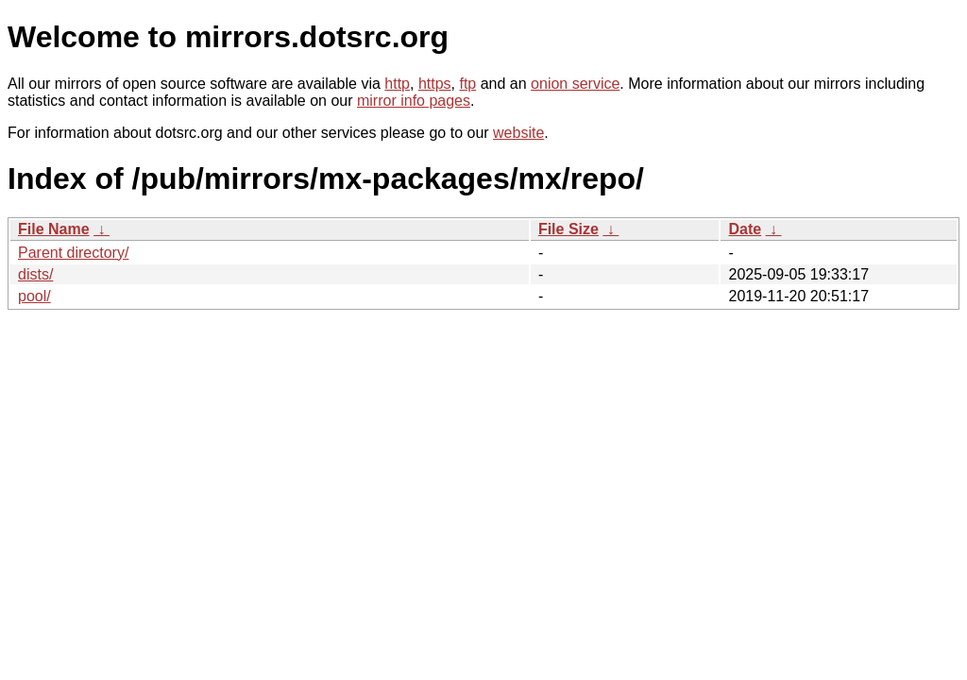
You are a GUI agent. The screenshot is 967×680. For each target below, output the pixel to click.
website (518, 133)
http (397, 84)
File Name (54, 229)
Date (744, 229)
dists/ (35, 274)
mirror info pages (413, 101)
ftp (467, 84)
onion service (575, 84)
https (434, 84)
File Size (568, 229)
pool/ (34, 296)
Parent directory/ (73, 253)
